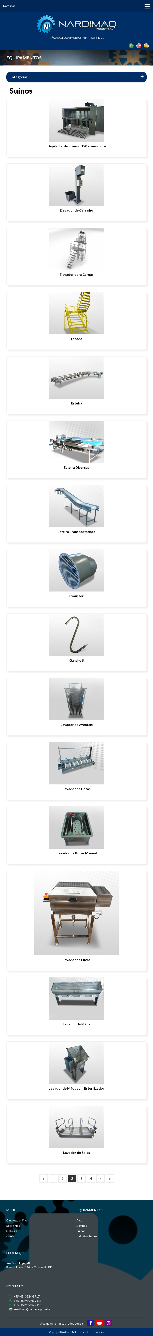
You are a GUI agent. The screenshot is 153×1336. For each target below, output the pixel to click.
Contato (11, 1236)
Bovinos (81, 1225)
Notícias (11, 1231)
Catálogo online (16, 1220)
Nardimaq (9, 6)
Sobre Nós (13, 1225)
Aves (79, 1220)
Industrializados (86, 1236)
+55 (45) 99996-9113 (25, 1300)
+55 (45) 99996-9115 (25, 1305)
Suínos (80, 1231)
